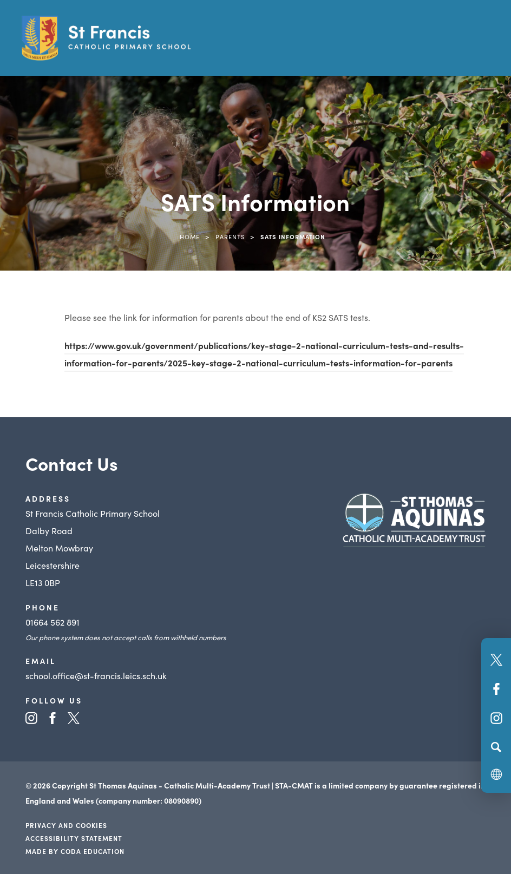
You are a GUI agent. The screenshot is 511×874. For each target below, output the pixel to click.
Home (190, 236)
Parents (230, 236)
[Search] (496, 747)
